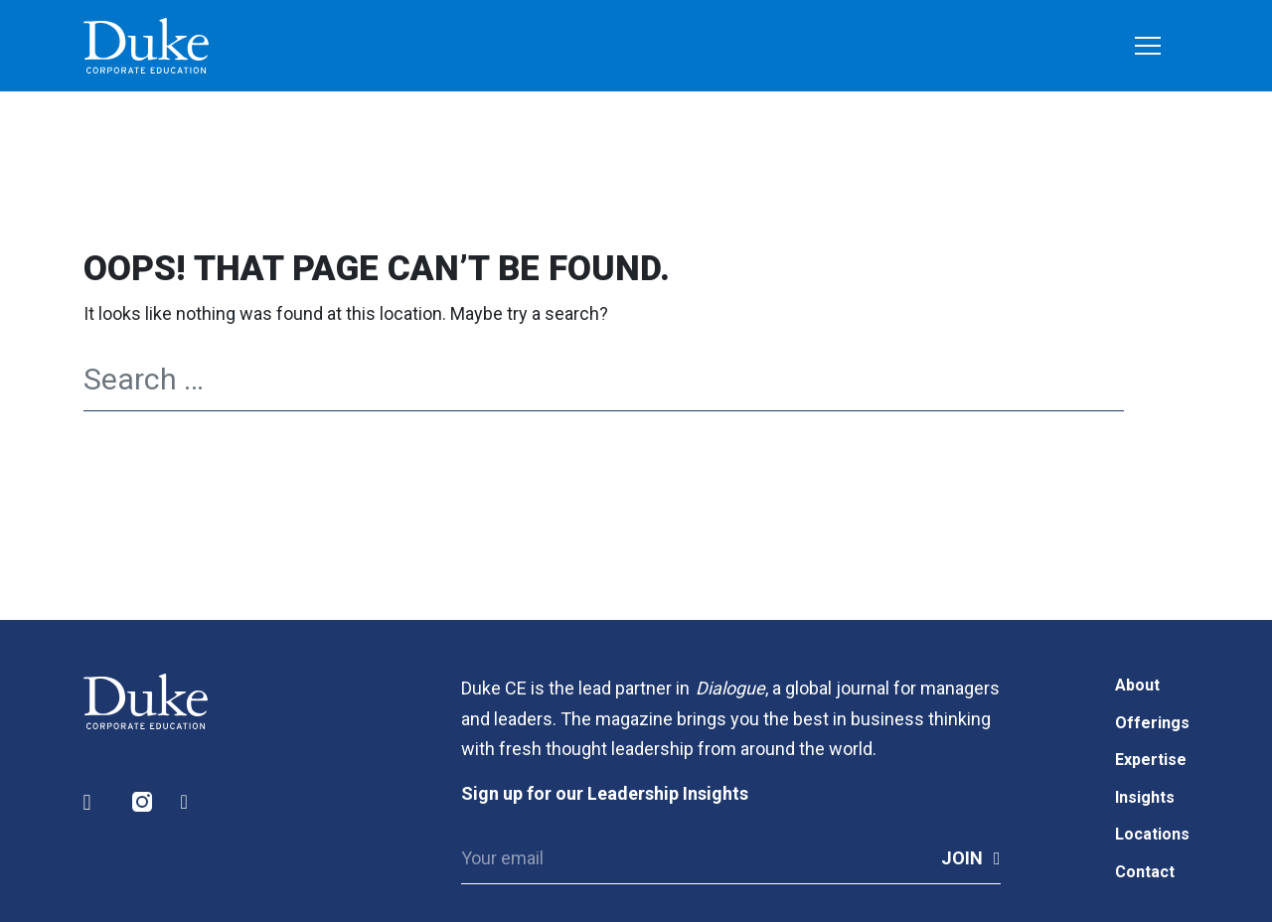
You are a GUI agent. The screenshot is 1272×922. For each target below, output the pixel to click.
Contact (1145, 871)
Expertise (1151, 759)
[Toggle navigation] (1148, 48)
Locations (1152, 834)
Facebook (192, 802)
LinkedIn (94, 802)
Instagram (143, 802)
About (1137, 685)
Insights (1145, 797)
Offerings (1152, 722)
